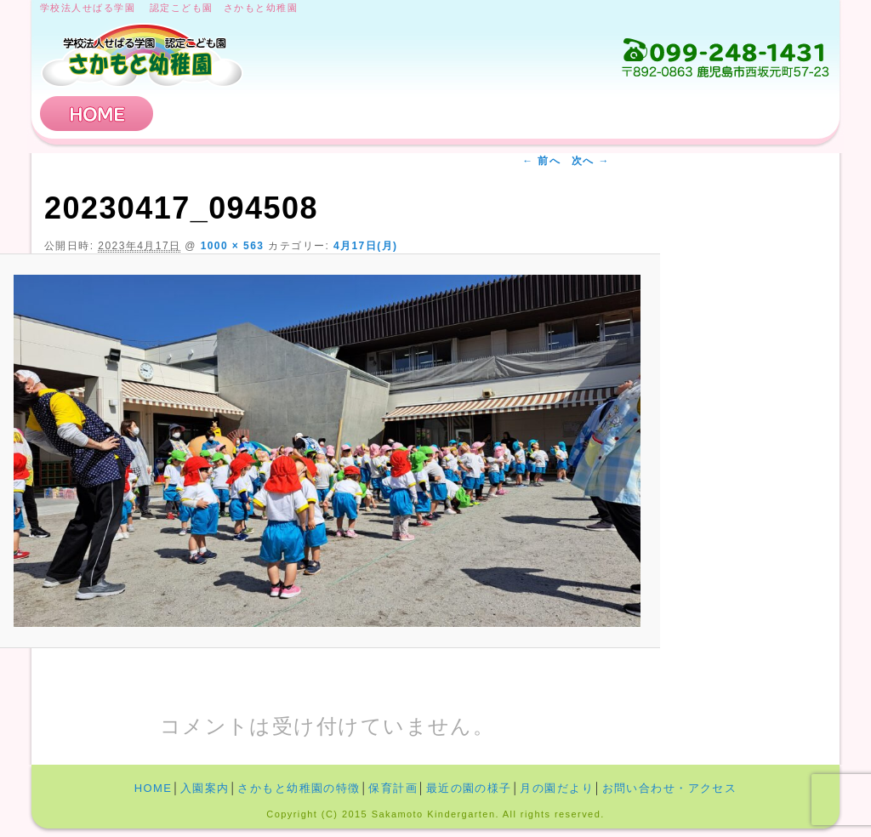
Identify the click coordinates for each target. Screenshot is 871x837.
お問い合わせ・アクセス (728, 113)
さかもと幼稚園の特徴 (390, 113)
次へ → (591, 161)
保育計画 (559, 113)
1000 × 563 (233, 246)
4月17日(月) (365, 246)
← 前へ (541, 161)
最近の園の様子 (469, 788)
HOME (97, 113)
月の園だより (557, 788)
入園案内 (221, 113)
